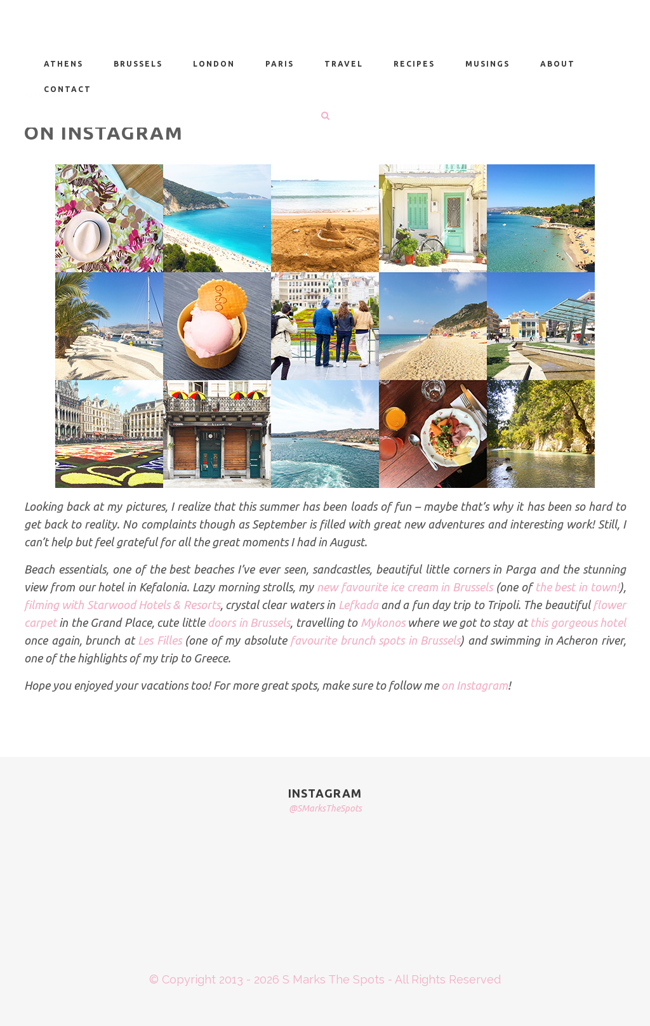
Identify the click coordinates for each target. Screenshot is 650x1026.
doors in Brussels (249, 622)
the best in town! (577, 587)
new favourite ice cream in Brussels (406, 587)
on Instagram (474, 685)
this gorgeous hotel (578, 622)
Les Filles (160, 640)
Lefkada (358, 604)
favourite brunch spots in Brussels (375, 640)
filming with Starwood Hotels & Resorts (122, 604)
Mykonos (383, 622)
